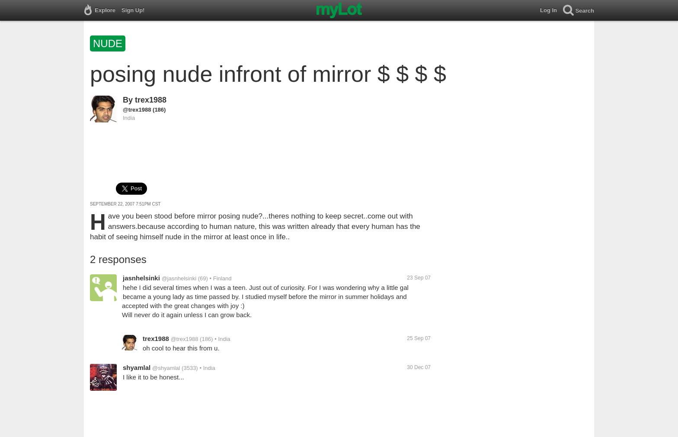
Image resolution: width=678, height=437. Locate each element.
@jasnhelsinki (179, 278)
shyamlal (136, 367)
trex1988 (150, 100)
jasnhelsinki (141, 278)
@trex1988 (137, 109)
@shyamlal (166, 368)
